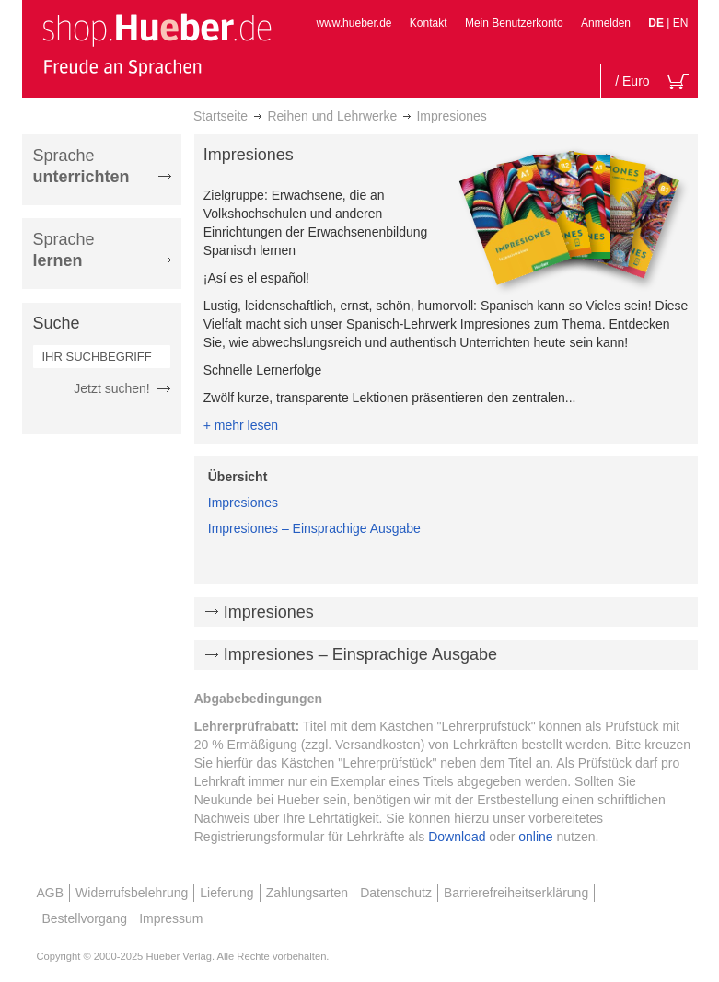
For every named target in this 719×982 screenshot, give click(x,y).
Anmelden (606, 23)
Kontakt (428, 23)
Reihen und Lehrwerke (332, 116)
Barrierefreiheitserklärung (516, 892)
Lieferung (226, 892)
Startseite (220, 116)
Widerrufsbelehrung (131, 892)
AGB (50, 892)
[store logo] (156, 44)
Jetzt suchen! (112, 388)
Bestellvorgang (85, 918)
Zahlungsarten (307, 892)
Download (456, 836)
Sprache (81, 166)
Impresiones (243, 502)
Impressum (171, 918)
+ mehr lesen (240, 425)
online (535, 836)
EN (681, 23)
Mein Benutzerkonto (514, 23)
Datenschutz (396, 892)
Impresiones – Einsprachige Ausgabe (314, 528)
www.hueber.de (353, 23)
